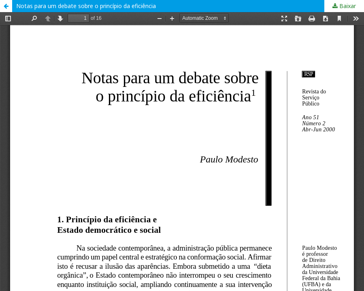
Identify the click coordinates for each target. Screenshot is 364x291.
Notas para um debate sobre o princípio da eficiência (86, 6)
